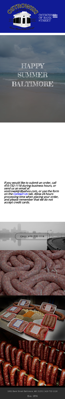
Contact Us (20, 194)
